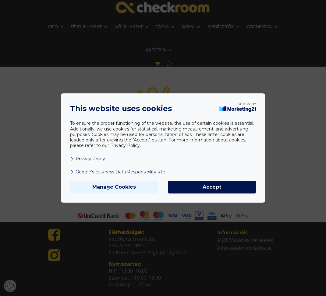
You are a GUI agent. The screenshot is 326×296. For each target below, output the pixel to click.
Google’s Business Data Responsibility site (117, 172)
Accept (212, 187)
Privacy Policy (87, 159)
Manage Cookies (114, 187)
